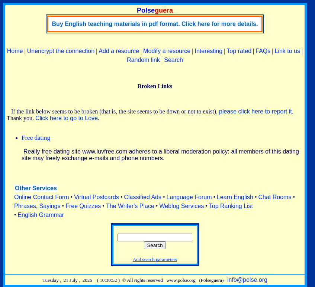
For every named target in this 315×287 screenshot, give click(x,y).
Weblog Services (181, 206)
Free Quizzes (83, 206)
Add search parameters (155, 259)
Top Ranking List (231, 206)
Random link (143, 60)
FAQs (262, 51)
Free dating (36, 137)
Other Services (36, 188)
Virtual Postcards (96, 197)
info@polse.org (247, 280)
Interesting (208, 51)
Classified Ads (142, 197)
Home (15, 51)
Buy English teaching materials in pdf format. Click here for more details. (155, 24)
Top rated (238, 51)
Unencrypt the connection (60, 51)
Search (173, 60)
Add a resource (119, 51)
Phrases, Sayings (37, 206)
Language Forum (189, 197)
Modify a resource (166, 51)
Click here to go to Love (66, 118)
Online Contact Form (41, 197)
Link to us (287, 51)
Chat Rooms (275, 197)
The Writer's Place (130, 206)
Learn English (235, 197)
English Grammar (41, 215)
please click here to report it (255, 111)
